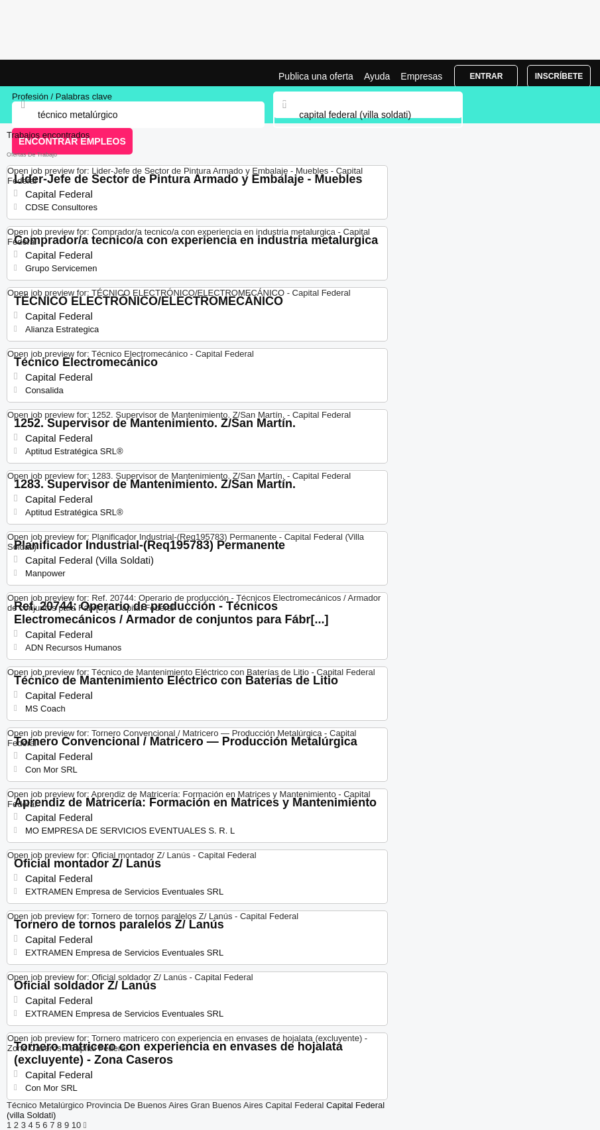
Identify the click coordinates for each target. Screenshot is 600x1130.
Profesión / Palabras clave (62, 96)
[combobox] (367, 114)
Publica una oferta (315, 76)
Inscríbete (559, 76)
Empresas (421, 76)
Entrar (486, 76)
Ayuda (377, 76)
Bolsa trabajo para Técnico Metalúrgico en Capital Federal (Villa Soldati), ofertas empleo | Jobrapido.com (43, 73)
